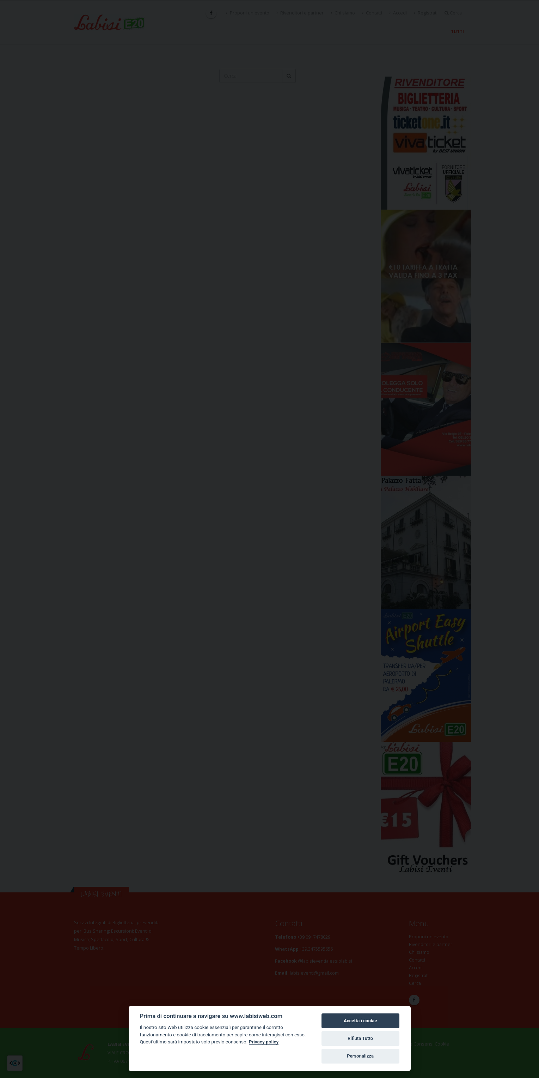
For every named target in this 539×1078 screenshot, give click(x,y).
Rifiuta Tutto (360, 1038)
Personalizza (360, 1056)
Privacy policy (264, 1041)
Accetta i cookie (360, 1020)
